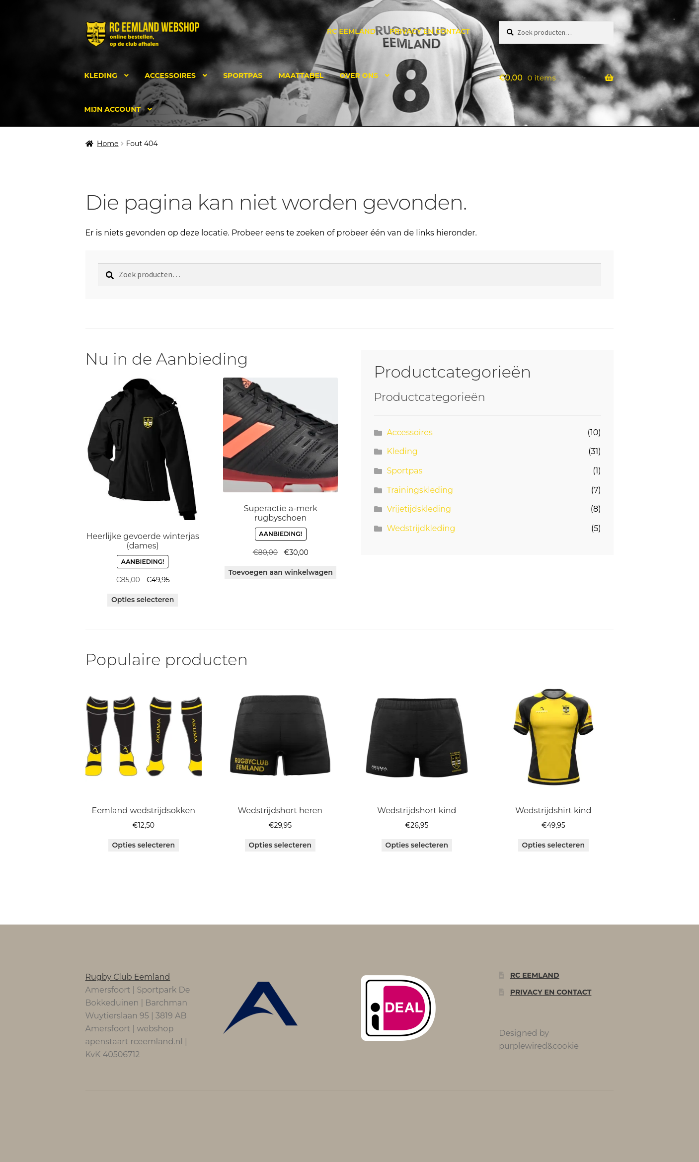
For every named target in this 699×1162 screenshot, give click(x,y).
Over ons (359, 75)
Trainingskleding (420, 490)
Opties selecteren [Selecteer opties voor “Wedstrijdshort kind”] (417, 845)
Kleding (100, 75)
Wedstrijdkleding (421, 528)
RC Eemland (351, 31)
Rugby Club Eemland (127, 977)
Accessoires (170, 75)
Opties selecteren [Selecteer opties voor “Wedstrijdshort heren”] (280, 845)
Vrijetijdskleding (419, 509)
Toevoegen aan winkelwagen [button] (281, 572)
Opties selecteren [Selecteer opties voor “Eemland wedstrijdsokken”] (143, 845)
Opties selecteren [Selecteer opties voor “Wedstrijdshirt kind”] (553, 845)
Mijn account (112, 109)
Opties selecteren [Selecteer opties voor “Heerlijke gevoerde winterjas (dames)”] (142, 599)
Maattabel (300, 75)
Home (107, 143)
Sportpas (242, 75)
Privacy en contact (429, 31)
